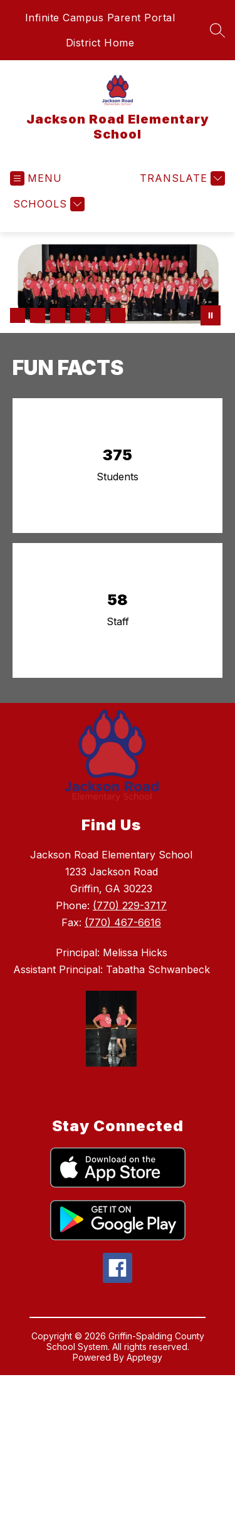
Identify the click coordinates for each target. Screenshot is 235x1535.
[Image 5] (97, 315)
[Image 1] (17, 315)
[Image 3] (57, 315)
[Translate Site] (181, 178)
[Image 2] (37, 315)
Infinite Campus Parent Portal (100, 17)
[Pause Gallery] (211, 315)
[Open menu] (36, 178)
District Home (100, 42)
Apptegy (144, 1357)
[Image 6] (117, 315)
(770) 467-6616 (123, 922)
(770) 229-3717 (130, 905)
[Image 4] (77, 315)
